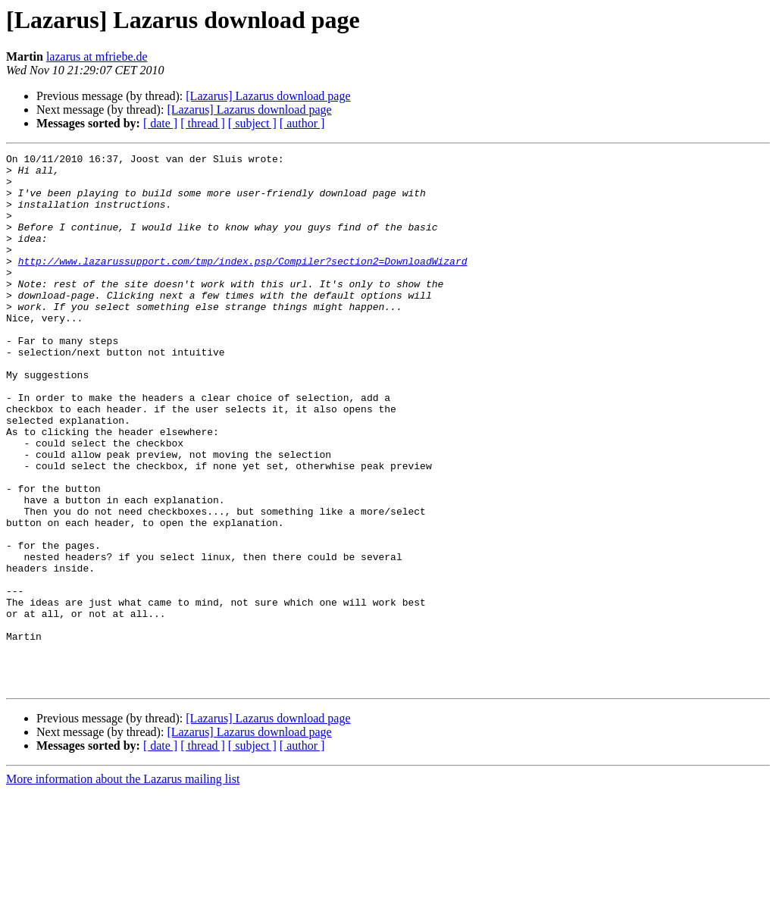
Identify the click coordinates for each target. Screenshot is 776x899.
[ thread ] (202, 123)
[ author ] (302, 123)
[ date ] (160, 123)
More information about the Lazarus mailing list (122, 885)
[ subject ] (252, 123)
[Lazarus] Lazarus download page (268, 95)
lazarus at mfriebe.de (97, 56)
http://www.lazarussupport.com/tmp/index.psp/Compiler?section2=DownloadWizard (243, 283)
